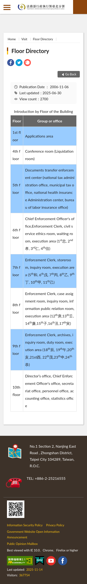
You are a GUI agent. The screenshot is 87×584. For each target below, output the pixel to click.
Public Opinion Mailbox (22, 544)
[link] (10, 63)
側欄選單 (6, 7)
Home (12, 39)
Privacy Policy (55, 525)
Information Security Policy (25, 525)
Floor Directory (43, 39)
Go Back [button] (70, 74)
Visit (24, 39)
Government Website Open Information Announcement (33, 534)
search (80, 7)
